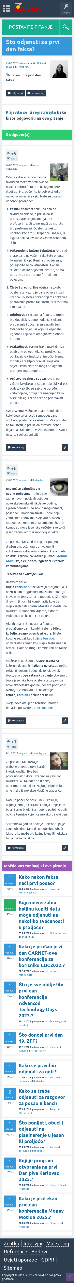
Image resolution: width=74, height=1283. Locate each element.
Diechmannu (43, 708)
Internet (54, 971)
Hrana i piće (56, 1185)
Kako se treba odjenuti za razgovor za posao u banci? (42, 1097)
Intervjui (32, 1243)
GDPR (47, 1260)
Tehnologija (56, 1021)
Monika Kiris (22, 66)
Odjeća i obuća (58, 933)
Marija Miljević (38, 1050)
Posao (53, 889)
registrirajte (44, 112)
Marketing (57, 1243)
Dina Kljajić (28, 936)
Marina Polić (25, 1113)
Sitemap (13, 1268)
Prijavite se (16, 112)
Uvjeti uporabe (20, 1260)
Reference (15, 1251)
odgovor (23, 165)
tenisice (21, 587)
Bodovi (39, 1251)
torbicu (22, 695)
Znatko (11, 1243)
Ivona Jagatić (39, 753)
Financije (54, 1223)
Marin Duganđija (27, 892)
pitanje (23, 63)
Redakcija (37, 480)
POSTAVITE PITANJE (31, 27)
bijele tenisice (44, 638)
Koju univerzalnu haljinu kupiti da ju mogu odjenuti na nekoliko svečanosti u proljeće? (41, 915)
